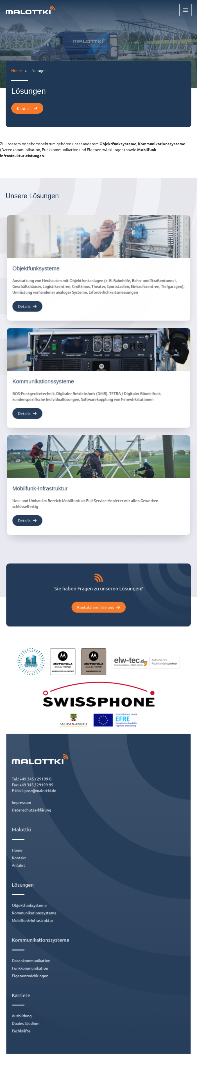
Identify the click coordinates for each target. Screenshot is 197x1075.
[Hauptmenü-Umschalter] (185, 10)
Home (16, 70)
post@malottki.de (50, 810)
